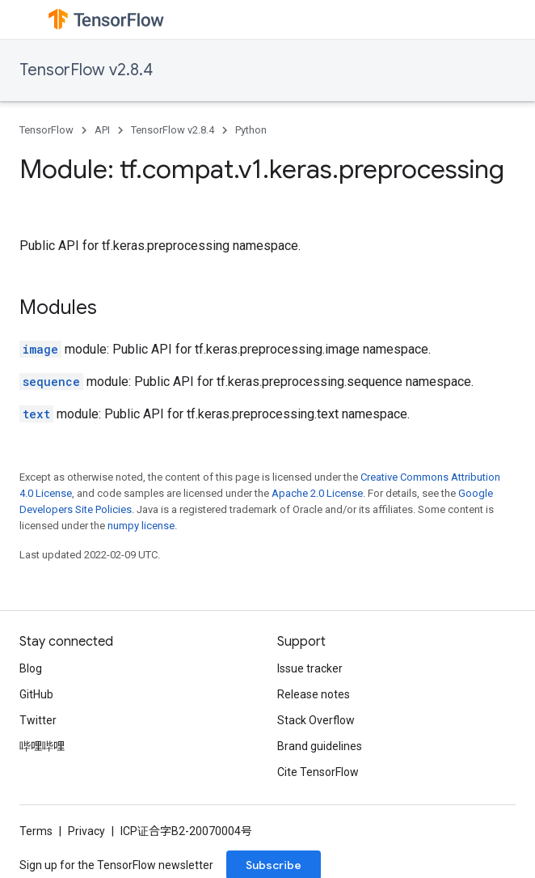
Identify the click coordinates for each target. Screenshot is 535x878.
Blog (30, 668)
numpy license (141, 526)
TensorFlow (46, 130)
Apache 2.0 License (317, 493)
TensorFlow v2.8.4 (86, 70)
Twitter (38, 720)
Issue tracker (310, 668)
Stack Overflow (316, 720)
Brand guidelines (319, 746)
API (102, 130)
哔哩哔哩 (42, 746)
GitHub (36, 694)
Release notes (313, 694)
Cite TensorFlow (318, 772)
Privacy (86, 831)
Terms (36, 831)
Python (251, 130)
